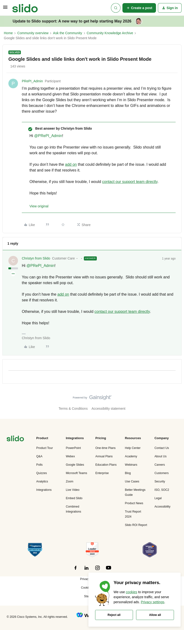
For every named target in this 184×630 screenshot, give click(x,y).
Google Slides (75, 464)
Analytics (42, 481)
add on (71, 164)
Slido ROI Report (136, 525)
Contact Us (162, 448)
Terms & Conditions (73, 408)
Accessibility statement (109, 408)
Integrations (44, 490)
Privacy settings (152, 602)
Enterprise (102, 473)
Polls (39, 464)
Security (160, 481)
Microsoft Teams (76, 473)
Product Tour (44, 448)
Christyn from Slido (36, 258)
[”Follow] (75, 570)
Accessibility (163, 506)
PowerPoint (73, 448)
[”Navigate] (15, 439)
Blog (128, 473)
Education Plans (106, 464)
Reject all (114, 615)
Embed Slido (74, 498)
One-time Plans (105, 448)
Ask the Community (67, 33)
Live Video (73, 490)
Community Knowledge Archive (110, 33)
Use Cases (132, 481)
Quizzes (41, 473)
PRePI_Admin (32, 81)
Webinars (131, 464)
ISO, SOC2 (162, 490)
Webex (70, 456)
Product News (134, 503)
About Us (161, 456)
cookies (131, 592)
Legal (158, 498)
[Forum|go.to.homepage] (25, 8)
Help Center (132, 448)
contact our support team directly (129, 182)
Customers (162, 473)
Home (8, 33)
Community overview (32, 33)
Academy (131, 456)
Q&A (39, 456)
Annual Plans (104, 456)
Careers (160, 464)
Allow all (155, 615)
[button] (5, 9)
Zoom (69, 481)
